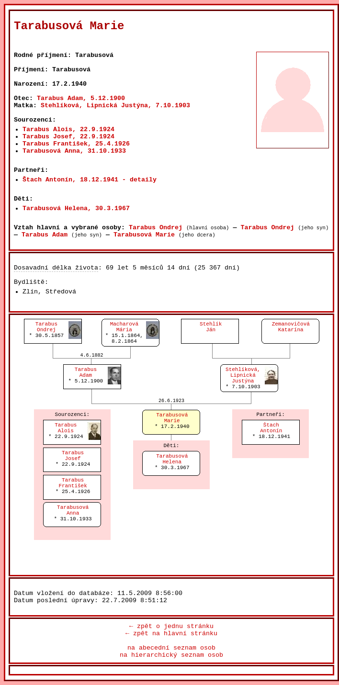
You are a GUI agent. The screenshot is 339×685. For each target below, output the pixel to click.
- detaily (139, 179)
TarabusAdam (86, 372)
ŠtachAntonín (271, 428)
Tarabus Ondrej (155, 227)
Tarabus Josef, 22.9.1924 (68, 136)
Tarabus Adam (45, 234)
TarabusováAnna (73, 510)
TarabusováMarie (172, 418)
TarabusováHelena (172, 459)
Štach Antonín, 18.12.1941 (70, 179)
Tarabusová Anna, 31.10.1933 (74, 151)
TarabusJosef (73, 455)
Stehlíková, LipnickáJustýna (243, 375)
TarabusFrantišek (72, 483)
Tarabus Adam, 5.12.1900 (81, 98)
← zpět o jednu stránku (171, 626)
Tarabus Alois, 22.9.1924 (68, 129)
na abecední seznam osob (171, 647)
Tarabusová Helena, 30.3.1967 (76, 208)
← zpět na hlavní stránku (171, 633)
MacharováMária (124, 327)
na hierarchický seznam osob (171, 655)
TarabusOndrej (46, 327)
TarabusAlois (66, 428)
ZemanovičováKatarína (291, 327)
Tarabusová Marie (144, 234)
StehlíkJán (211, 327)
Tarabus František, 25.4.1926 (76, 143)
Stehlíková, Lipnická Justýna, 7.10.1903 (115, 105)
